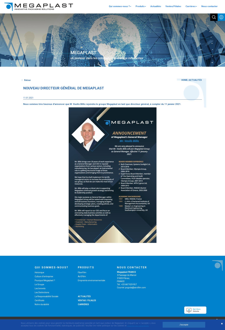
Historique (39, 272)
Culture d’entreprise (44, 276)
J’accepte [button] (183, 324)
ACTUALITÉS (195, 80)
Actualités (155, 6)
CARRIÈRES (83, 304)
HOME (184, 80)
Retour (27, 80)
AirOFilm (82, 276)
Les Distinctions (42, 292)
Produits (141, 6)
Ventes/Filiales (173, 6)
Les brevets (40, 288)
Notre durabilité (42, 304)
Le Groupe (39, 284)
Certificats (39, 300)
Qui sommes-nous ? (120, 6)
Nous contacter (209, 6)
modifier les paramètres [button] (138, 325)
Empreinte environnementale (91, 280)
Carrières (191, 6)
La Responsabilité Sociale (46, 296)
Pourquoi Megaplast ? (45, 280)
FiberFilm (82, 272)
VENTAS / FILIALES (87, 300)
